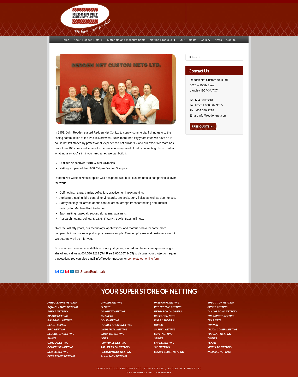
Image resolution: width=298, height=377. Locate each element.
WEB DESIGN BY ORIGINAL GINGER (149, 372)
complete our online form (144, 258)
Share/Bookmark (92, 271)
